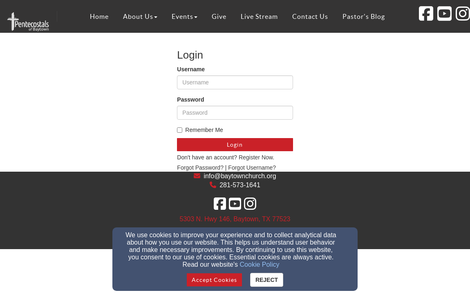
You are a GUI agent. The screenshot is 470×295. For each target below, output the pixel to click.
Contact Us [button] (310, 16)
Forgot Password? (200, 167)
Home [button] (99, 16)
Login (235, 144)
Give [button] (219, 16)
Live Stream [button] (259, 16)
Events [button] (184, 16)
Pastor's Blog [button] (363, 16)
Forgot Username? (252, 167)
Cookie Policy (260, 264)
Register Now (256, 157)
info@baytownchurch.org (240, 175)
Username (191, 69)
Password (190, 99)
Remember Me (200, 130)
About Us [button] (140, 16)
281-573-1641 (239, 185)
